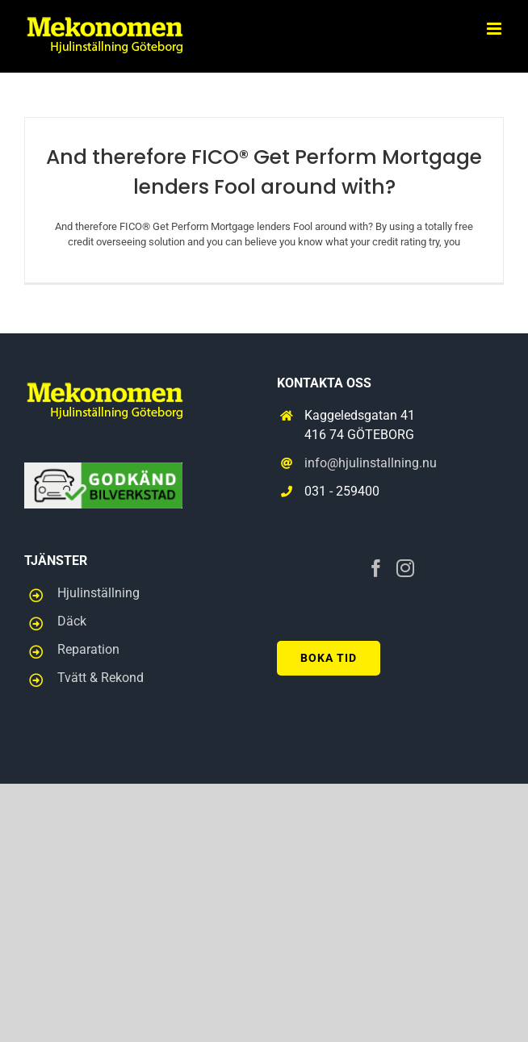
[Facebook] (376, 568)
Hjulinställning (98, 593)
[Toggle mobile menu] (495, 28)
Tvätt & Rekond (100, 677)
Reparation (88, 649)
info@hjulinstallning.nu (370, 463)
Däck (71, 621)
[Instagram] (405, 568)
